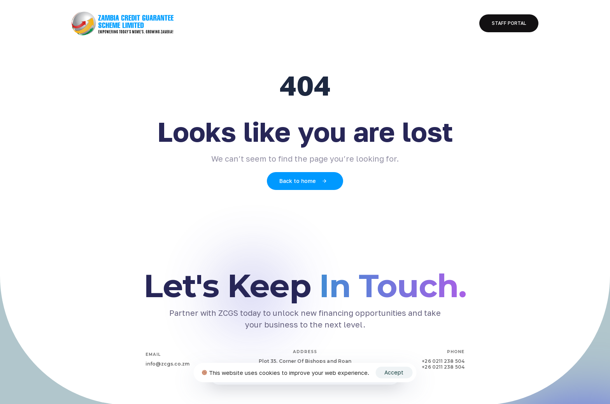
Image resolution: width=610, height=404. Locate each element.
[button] (508, 23)
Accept (393, 372)
